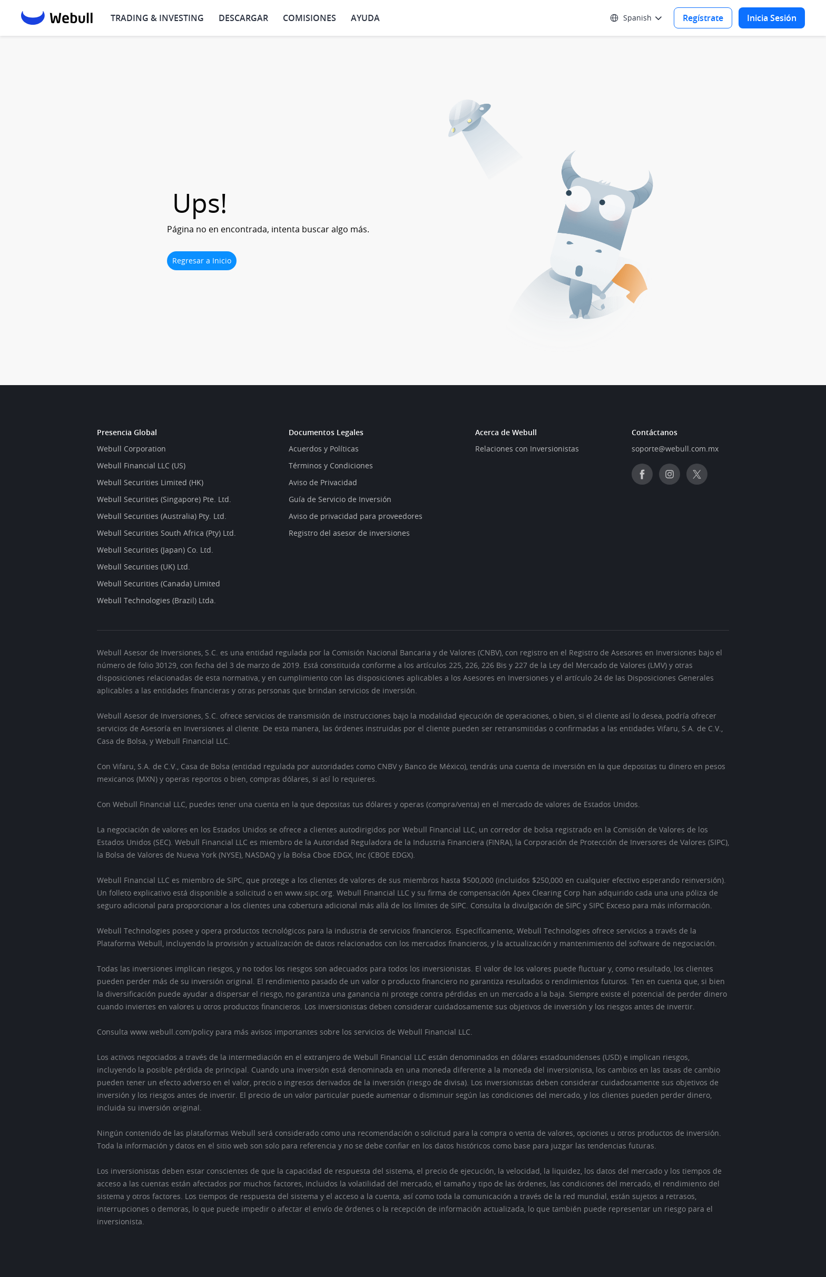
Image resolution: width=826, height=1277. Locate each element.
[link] (527, 448)
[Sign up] (703, 17)
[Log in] (772, 17)
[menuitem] (243, 18)
